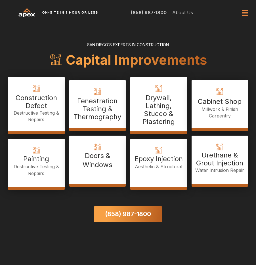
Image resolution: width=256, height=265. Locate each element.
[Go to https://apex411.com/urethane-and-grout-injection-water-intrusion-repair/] (220, 160)
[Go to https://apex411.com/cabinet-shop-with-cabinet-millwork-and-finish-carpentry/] (220, 104)
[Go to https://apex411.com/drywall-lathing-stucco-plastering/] (158, 104)
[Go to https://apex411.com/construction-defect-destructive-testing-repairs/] (36, 104)
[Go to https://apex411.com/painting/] (36, 163)
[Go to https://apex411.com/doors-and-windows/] (97, 160)
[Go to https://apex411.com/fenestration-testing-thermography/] (97, 104)
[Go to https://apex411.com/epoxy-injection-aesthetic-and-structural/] (158, 163)
